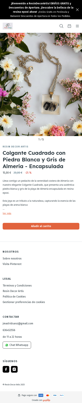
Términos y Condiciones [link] (17, 285)
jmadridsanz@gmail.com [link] (18, 323)
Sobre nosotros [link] (12, 258)
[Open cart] (69, 26)
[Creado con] (46, 400)
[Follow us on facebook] (6, 369)
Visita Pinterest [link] (12, 264)
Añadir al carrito (41, 226)
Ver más (7, 213)
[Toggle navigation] (77, 26)
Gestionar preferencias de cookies (24, 302)
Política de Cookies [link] (14, 296)
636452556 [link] (9, 330)
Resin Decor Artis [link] (15, 146)
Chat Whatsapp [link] (16, 345)
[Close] (77, 10)
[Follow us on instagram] (14, 369)
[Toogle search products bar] (61, 26)
